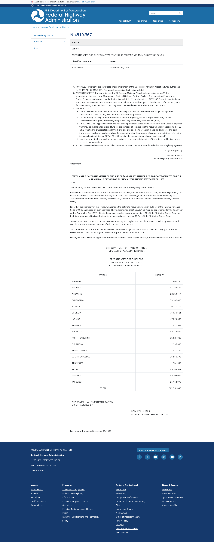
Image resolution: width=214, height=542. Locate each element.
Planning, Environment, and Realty (77, 509)
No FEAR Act (121, 513)
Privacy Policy (122, 520)
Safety (65, 520)
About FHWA (125, 20)
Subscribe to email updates (153, 450)
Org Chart (35, 497)
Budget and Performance (127, 497)
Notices (65, 27)
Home (34, 27)
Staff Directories (38, 501)
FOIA (35, 47)
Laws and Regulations (49, 27)
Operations (67, 505)
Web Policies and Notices (127, 528)
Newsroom (174, 20)
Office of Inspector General (128, 517)
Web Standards (122, 532)
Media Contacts (169, 501)
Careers (34, 493)
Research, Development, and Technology (80, 517)
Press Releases (169, 493)
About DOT (121, 489)
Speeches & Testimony (172, 497)
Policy (65, 513)
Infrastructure (68, 497)
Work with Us (37, 505)
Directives (49, 41)
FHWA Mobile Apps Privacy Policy (130, 501)
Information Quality (124, 509)
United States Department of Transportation (52, 5)
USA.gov (120, 524)
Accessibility (121, 493)
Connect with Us (169, 505)
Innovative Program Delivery (75, 501)
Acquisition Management (73, 489)
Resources (158, 20)
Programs (142, 20)
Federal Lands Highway (72, 493)
